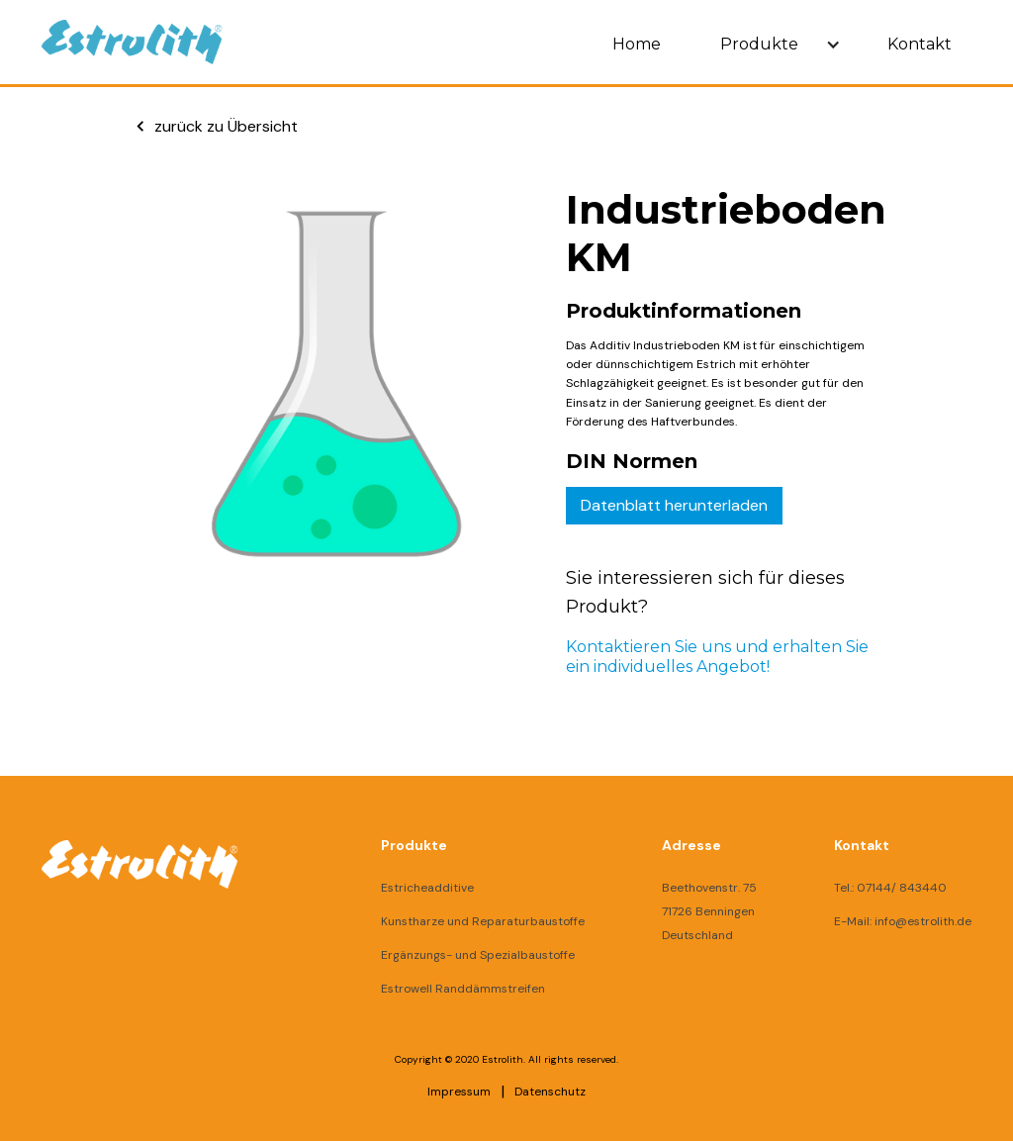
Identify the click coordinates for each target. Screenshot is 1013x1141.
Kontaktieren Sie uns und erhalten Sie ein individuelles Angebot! (717, 656)
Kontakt (919, 44)
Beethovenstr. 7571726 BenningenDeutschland (709, 911)
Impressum (459, 1091)
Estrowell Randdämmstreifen (463, 989)
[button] (774, 44)
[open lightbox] (316, 431)
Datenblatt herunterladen (674, 505)
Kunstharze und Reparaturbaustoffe (483, 921)
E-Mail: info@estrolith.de (902, 921)
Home (636, 44)
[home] (132, 42)
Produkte (759, 44)
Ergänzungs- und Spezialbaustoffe (478, 955)
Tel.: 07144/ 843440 (890, 888)
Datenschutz (550, 1091)
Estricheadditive (427, 888)
